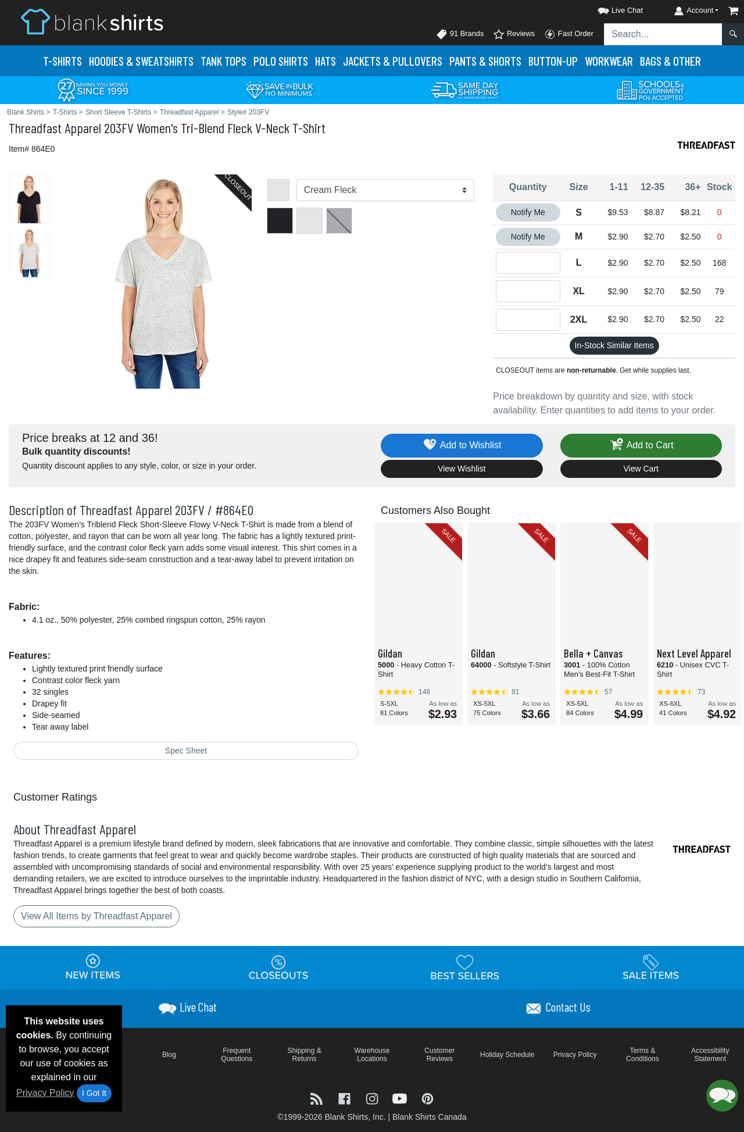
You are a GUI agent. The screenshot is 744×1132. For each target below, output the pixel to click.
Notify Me (528, 212)
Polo (280, 60)
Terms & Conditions (642, 1055)
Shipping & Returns (304, 1055)
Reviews (514, 34)
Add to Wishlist (462, 445)
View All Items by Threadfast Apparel (96, 916)
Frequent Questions (236, 1055)
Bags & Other (670, 60)
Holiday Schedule (507, 1055)
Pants (485, 60)
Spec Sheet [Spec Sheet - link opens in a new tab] (186, 750)
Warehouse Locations (372, 1055)
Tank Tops (223, 60)
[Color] (385, 190)
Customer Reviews (439, 1055)
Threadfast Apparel (55, 127)
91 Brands (460, 34)
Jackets (392, 60)
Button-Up (553, 60)
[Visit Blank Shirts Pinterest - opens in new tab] (427, 1097)
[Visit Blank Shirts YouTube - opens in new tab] (401, 1097)
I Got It (94, 1093)
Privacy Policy (45, 1093)
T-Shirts (62, 60)
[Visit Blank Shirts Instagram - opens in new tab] (373, 1097)
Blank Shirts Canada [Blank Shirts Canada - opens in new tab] (429, 1117)
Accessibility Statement (710, 1055)
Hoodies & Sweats (141, 60)
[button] (610, 8)
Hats (325, 60)
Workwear (609, 60)
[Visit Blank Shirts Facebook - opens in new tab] (346, 1097)
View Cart (641, 468)
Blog (169, 1055)
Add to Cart (641, 445)
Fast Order (568, 34)
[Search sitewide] (663, 34)
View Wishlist (461, 468)
